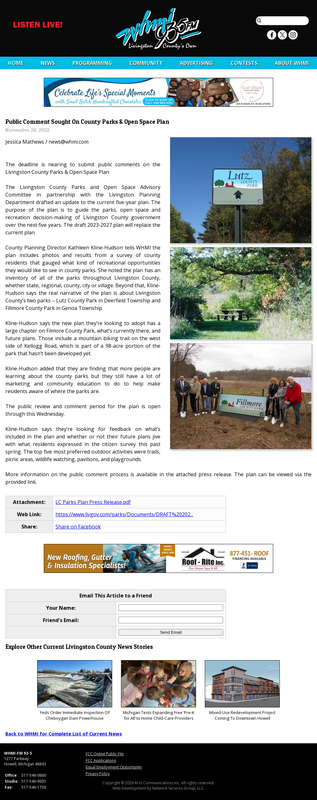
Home (15, 63)
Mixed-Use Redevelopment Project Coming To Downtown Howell (242, 690)
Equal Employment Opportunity (114, 767)
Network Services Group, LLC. (178, 788)
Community (146, 63)
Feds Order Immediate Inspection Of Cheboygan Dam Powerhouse (74, 690)
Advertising (196, 63)
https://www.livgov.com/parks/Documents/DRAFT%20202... (124, 514)
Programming (92, 63)
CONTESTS (244, 63)
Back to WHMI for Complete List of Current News (63, 733)
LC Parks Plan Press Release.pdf (93, 502)
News (48, 63)
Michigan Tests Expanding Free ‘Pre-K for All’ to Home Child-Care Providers (158, 690)
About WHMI (292, 63)
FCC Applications (101, 760)
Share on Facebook (78, 526)
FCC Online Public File (105, 754)
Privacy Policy (98, 773)
